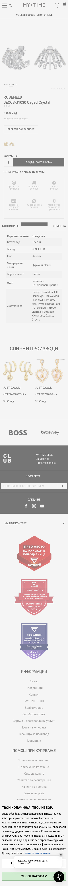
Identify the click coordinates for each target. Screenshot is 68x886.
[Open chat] (58, 876)
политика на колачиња (37, 853)
